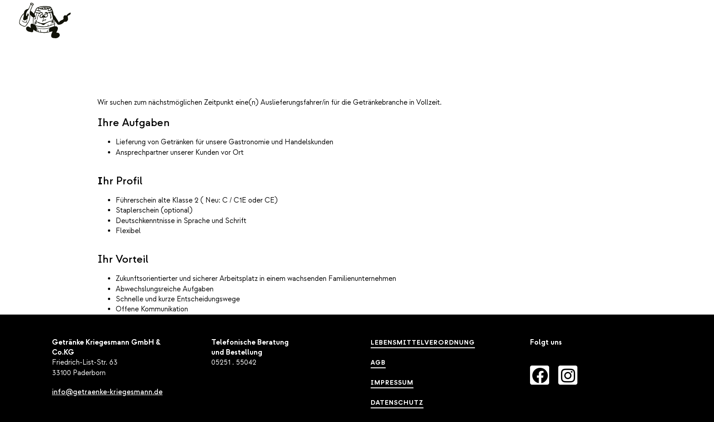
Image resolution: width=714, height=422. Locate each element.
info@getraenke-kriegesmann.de (107, 392)
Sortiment (490, 29)
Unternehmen (563, 29)
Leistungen (418, 29)
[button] (674, 29)
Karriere (626, 29)
